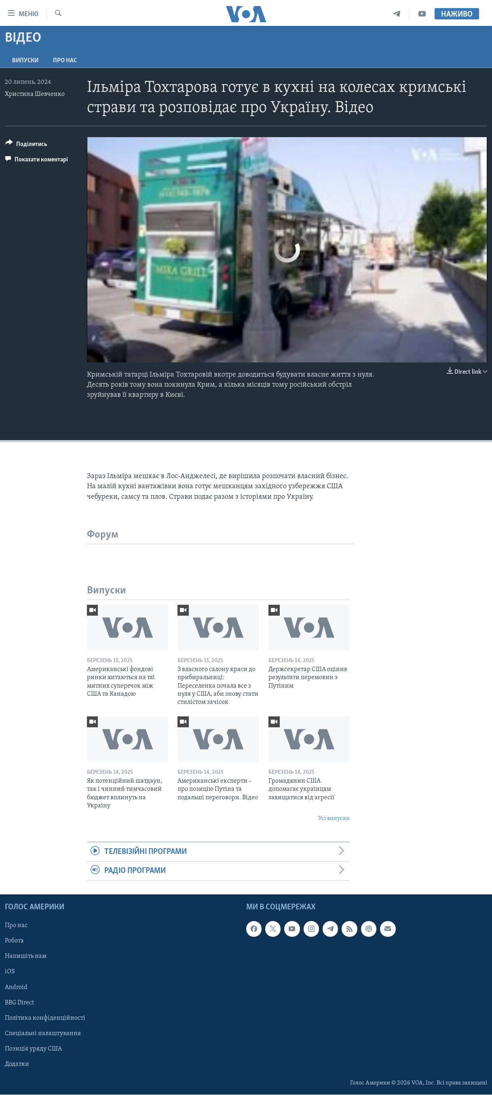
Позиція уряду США (33, 1049)
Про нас (65, 60)
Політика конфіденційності (45, 1018)
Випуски (25, 60)
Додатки (17, 1064)
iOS (10, 972)
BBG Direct (19, 1003)
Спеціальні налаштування (43, 1033)
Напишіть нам (25, 956)
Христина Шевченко (35, 94)
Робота (14, 941)
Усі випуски (334, 818)
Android (16, 987)
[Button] (26, 145)
